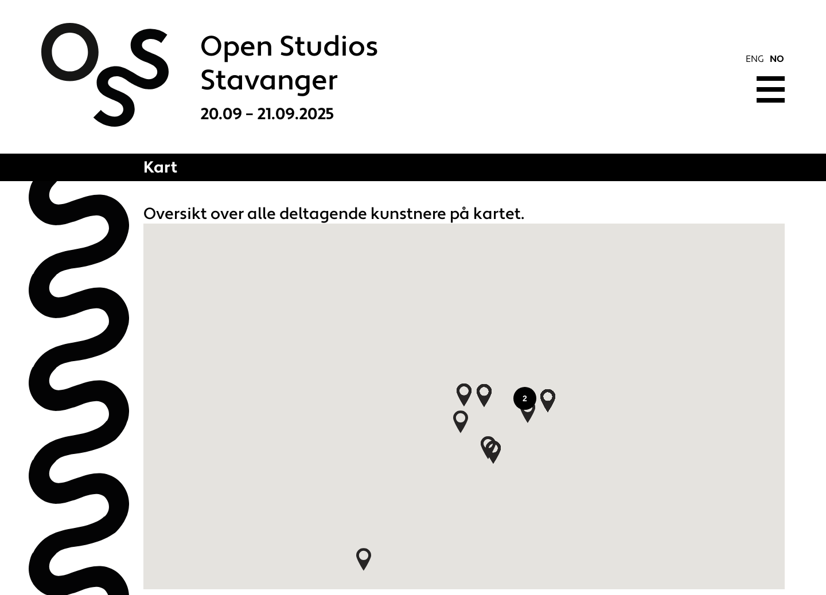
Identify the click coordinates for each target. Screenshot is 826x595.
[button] (484, 395)
